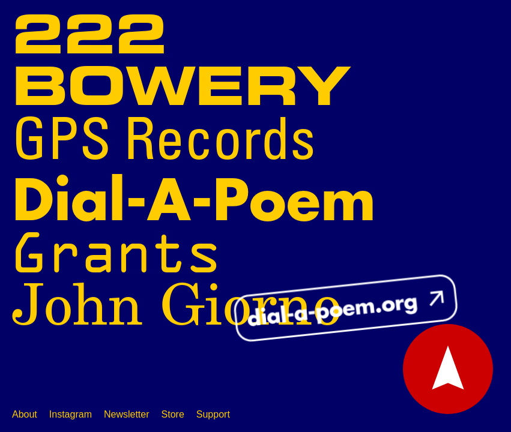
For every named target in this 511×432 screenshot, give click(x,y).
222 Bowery (181, 63)
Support (213, 414)
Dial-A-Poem (194, 201)
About (24, 414)
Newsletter (127, 414)
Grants (116, 253)
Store (173, 414)
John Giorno (177, 306)
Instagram (70, 414)
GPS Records (164, 143)
